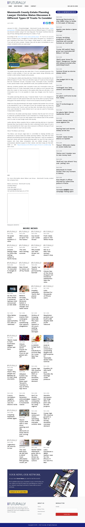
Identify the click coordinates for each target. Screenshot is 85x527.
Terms (39, 506)
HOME (10, 6)
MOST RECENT (18, 6)
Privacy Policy (42, 509)
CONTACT (33, 6)
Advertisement (42, 511)
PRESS (26, 6)
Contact (40, 514)
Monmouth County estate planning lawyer (31, 36)
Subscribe (67, 514)
